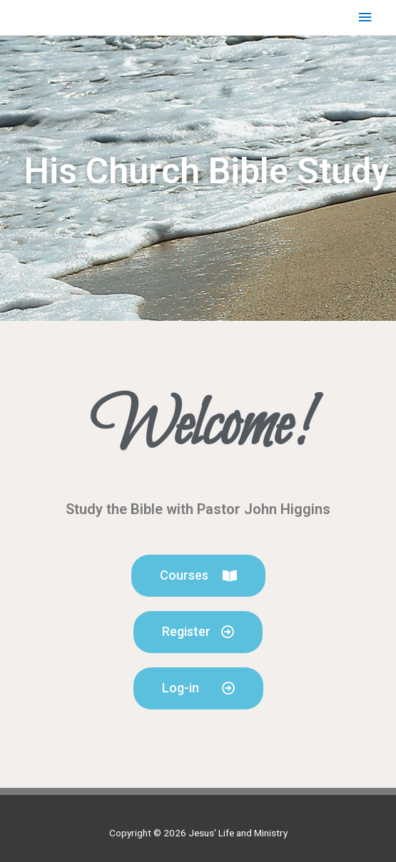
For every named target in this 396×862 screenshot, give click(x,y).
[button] (198, 576)
